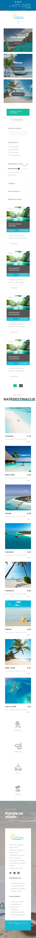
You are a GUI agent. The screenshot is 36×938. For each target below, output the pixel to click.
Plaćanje (13, 909)
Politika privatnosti (17, 883)
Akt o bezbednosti (17, 915)
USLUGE (17, 4)
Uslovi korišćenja (16, 886)
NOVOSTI (14, 6)
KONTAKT (28, 4)
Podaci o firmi (15, 891)
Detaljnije (18, 43)
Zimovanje (24, 230)
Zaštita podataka (16, 912)
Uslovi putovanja (16, 902)
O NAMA (28, 8)
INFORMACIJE (26, 6)
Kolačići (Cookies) (17, 888)
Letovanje (23, 275)
